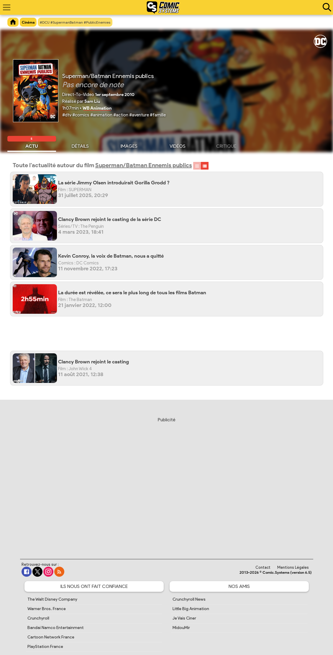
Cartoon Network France (50, 637)
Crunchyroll (38, 618)
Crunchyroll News (189, 599)
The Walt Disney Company (52, 599)
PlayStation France (45, 646)
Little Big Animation (191, 608)
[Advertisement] (169, 336)
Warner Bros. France (46, 608)
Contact (262, 567)
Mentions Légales (293, 567)
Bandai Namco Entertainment (55, 627)
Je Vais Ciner (184, 618)
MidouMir (181, 627)
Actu (31, 145)
